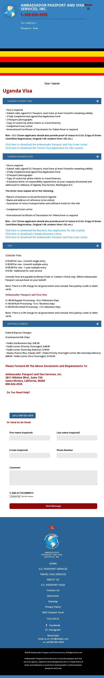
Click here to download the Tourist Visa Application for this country (44, 147)
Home (53, 566)
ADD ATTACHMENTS (26, 497)
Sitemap (53, 604)
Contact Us (53, 593)
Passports (26, 28)
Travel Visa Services (53, 577)
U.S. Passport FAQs (53, 587)
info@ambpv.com (59, 641)
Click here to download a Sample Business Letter (33, 233)
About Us (53, 582)
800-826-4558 (34, 14)
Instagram (53, 632)
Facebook (53, 628)
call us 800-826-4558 (22, 415)
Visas (35, 28)
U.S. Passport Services (53, 571)
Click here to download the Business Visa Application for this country (45, 230)
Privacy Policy (53, 609)
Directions (53, 598)
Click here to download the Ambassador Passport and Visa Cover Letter (46, 144)
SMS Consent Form (53, 615)
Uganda (56, 83)
